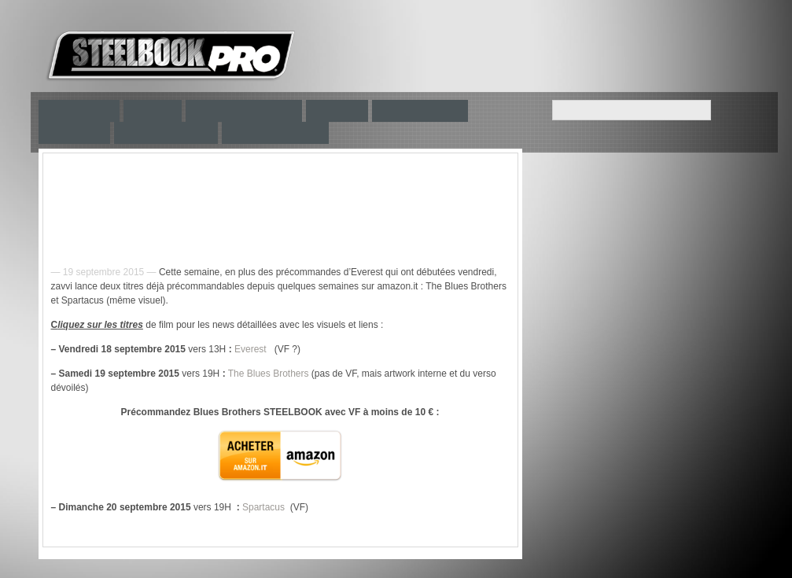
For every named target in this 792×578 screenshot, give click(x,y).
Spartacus (263, 507)
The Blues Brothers (268, 373)
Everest (250, 349)
